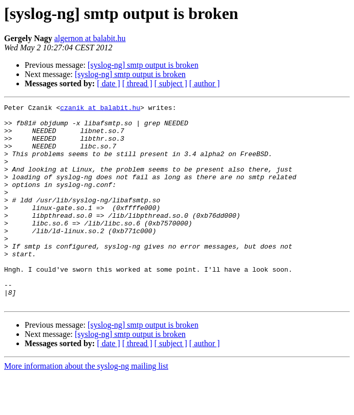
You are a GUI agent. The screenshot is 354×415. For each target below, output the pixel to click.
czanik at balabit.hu (100, 109)
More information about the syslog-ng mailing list (86, 406)
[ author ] (204, 83)
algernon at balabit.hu (90, 38)
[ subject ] (170, 83)
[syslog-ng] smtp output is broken (143, 65)
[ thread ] (137, 83)
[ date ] (108, 83)
